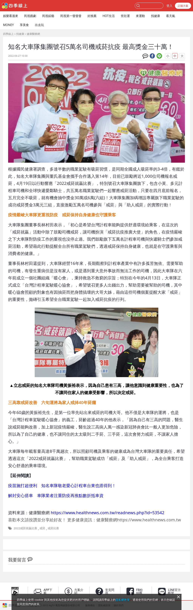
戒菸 (42, 528)
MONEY (8, 25)
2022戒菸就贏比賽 (25, 528)
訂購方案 (183, 6)
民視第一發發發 (70, 16)
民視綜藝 (48, 16)
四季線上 (8, 34)
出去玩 (39, 25)
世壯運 (125, 16)
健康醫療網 (33, 34)
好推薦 (91, 16)
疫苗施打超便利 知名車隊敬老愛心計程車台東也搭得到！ (62, 485)
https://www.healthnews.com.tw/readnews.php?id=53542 (107, 512)
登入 (169, 6)
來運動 (140, 16)
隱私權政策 (123, 600)
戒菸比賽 (53, 528)
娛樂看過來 (10, 16)
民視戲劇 (30, 16)
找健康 (155, 16)
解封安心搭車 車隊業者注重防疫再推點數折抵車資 (55, 495)
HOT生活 (109, 16)
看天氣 (170, 16)
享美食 (24, 25)
